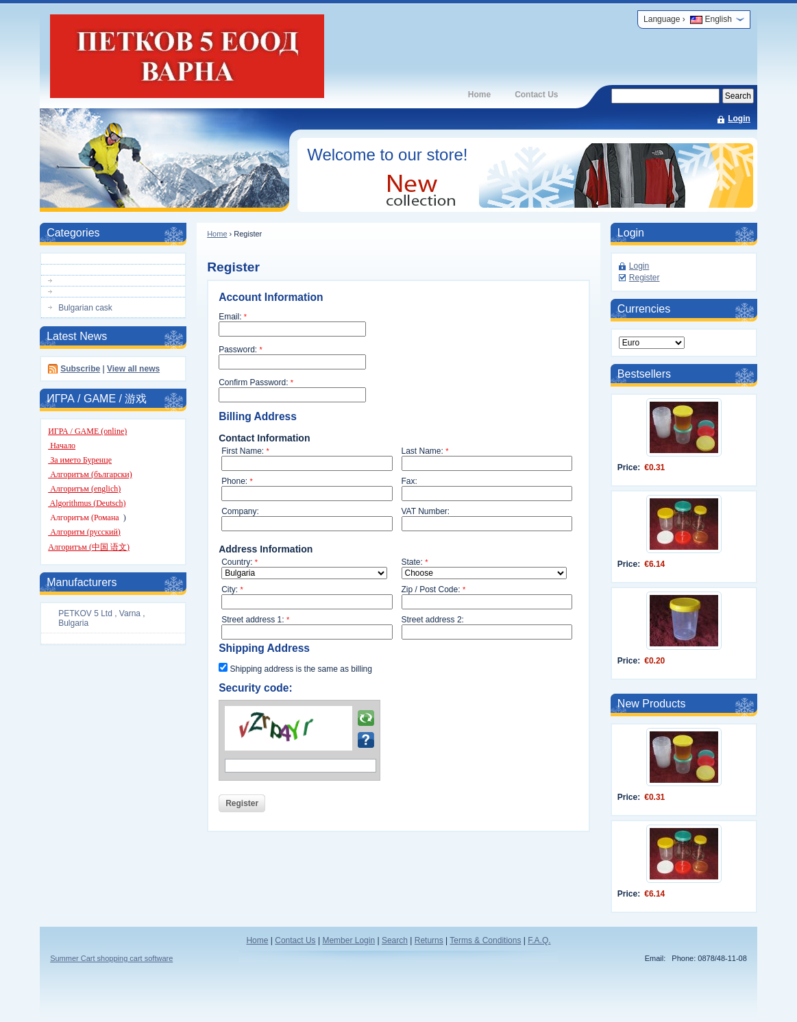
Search (395, 940)
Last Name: (425, 451)
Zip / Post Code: (434, 589)
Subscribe (80, 369)
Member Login (348, 940)
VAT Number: (426, 511)
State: (415, 562)
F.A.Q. (539, 940)
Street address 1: (255, 619)
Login (739, 118)
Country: (239, 562)
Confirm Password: (256, 382)
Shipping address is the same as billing (295, 668)
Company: (240, 511)
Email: (233, 316)
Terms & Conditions (485, 940)
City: (232, 589)
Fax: (409, 481)
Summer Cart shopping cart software (111, 958)
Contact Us (536, 94)
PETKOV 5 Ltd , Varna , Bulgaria (101, 618)
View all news (133, 369)
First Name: (245, 451)
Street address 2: (433, 619)
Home (479, 94)
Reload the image (366, 718)
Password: (240, 349)
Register (644, 277)
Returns (429, 940)
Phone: (237, 481)
